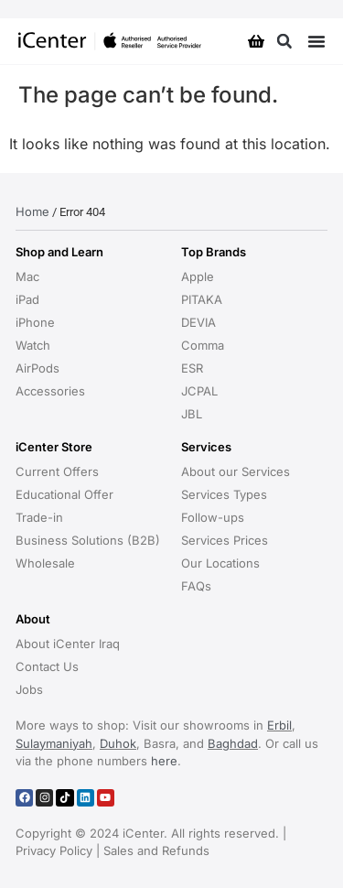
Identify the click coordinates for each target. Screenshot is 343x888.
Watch (33, 345)
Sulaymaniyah (54, 743)
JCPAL (199, 391)
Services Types (224, 494)
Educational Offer (64, 494)
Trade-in (39, 517)
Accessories (50, 391)
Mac (27, 276)
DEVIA (198, 322)
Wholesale (45, 563)
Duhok (118, 743)
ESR (192, 368)
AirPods (37, 368)
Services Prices (224, 540)
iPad (27, 299)
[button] (284, 42)
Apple (197, 276)
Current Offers (57, 471)
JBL (191, 413)
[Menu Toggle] (316, 41)
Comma (202, 345)
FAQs (196, 586)
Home (32, 211)
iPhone (35, 322)
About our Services (235, 471)
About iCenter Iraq (68, 643)
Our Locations (220, 563)
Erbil (279, 725)
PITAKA (201, 299)
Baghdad (233, 743)
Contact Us (47, 666)
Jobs (29, 689)
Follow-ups (212, 517)
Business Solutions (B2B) (88, 540)
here (164, 760)
